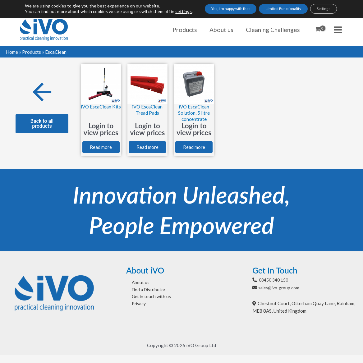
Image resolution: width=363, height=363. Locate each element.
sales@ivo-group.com (280, 295)
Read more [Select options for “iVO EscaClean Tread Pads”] (147, 151)
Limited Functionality (272, 11)
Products (31, 52)
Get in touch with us (146, 306)
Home (12, 52)
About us (135, 290)
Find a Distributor (144, 298)
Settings (322, 11)
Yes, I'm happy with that (208, 11)
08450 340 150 (275, 287)
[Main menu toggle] (338, 29)
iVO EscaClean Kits (100, 109)
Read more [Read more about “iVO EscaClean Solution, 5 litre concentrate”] (194, 151)
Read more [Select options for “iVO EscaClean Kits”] (101, 151)
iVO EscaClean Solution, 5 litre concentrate (194, 112)
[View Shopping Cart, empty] (318, 30)
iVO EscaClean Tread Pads (147, 109)
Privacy (134, 313)
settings (41, 17)
